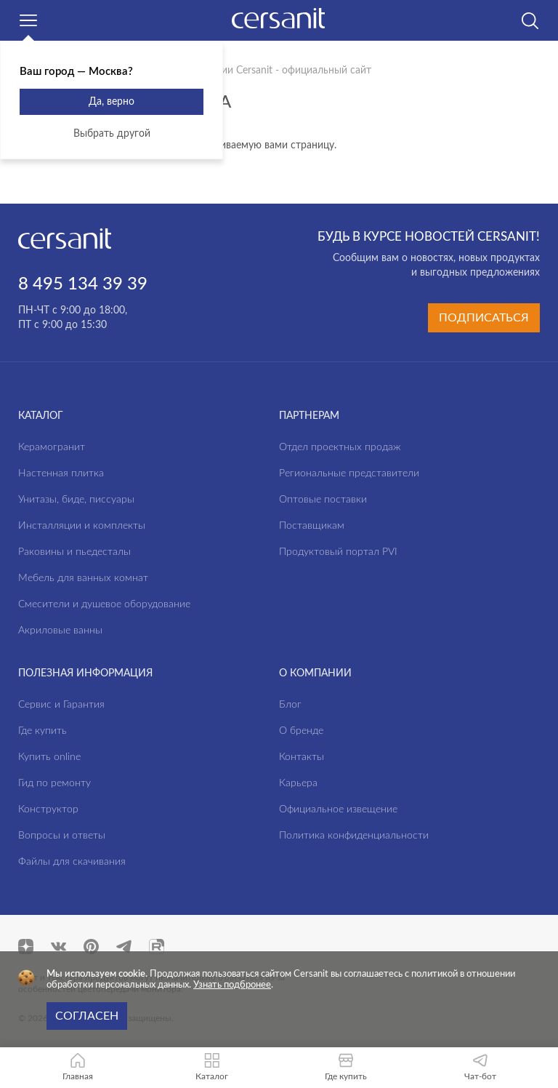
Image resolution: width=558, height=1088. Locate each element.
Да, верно (111, 102)
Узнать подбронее (232, 985)
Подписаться (484, 318)
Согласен (86, 1016)
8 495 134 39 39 (82, 284)
